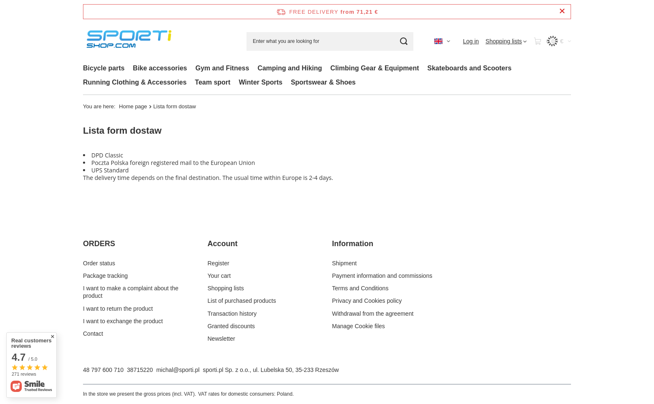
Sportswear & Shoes (323, 82)
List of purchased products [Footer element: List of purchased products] (242, 300)
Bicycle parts (104, 68)
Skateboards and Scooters (470, 68)
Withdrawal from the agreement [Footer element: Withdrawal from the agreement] (372, 313)
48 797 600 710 (103, 370)
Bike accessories (160, 68)
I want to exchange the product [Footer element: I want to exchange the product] (123, 321)
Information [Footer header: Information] (352, 243)
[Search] (404, 41)
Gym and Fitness (222, 68)
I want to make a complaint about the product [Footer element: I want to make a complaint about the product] (131, 292)
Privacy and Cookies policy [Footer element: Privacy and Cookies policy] (367, 300)
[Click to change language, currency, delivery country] (442, 41)
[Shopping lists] (506, 41)
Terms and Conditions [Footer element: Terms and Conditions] (360, 288)
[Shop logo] (131, 41)
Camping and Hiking (289, 68)
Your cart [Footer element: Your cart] (219, 275)
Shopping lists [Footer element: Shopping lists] (226, 288)
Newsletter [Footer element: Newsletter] (221, 338)
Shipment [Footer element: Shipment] (344, 263)
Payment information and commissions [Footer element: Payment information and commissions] (382, 275)
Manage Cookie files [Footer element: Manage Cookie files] (358, 326)
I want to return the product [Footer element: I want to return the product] (118, 308)
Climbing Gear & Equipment (374, 68)
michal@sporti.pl (178, 370)
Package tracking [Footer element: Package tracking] (105, 275)
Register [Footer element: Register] (218, 263)
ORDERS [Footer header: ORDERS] (99, 243)
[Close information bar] (562, 11)
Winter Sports (260, 82)
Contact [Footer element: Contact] (93, 333)
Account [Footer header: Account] (223, 243)
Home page (133, 106)
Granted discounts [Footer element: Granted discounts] (231, 326)
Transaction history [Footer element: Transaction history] (232, 313)
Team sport (212, 82)
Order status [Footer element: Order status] (99, 263)
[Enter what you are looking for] (330, 41)
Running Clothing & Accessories (134, 82)
